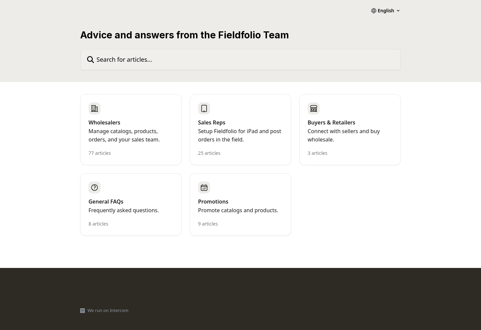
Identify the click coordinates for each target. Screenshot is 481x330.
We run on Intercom (108, 310)
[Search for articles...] (240, 59)
